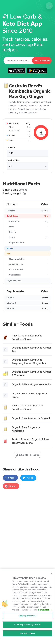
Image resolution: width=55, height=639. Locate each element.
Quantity (11, 147)
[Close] (51, 575)
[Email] (18, 60)
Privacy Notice (44, 611)
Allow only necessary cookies (27, 626)
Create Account (42, 60)
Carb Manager (18, 6)
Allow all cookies (27, 635)
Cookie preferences (27, 617)
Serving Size (13, 160)
